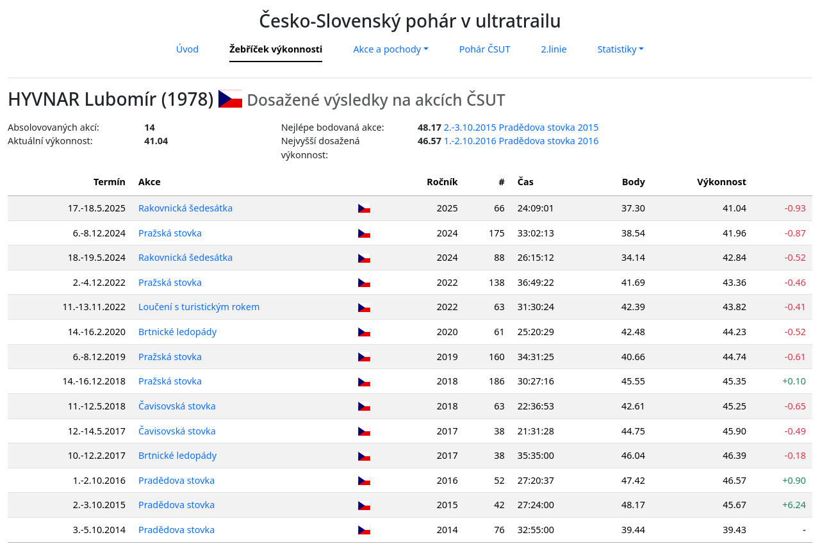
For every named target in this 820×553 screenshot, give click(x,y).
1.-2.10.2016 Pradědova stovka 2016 (521, 141)
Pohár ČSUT (485, 49)
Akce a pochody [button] (387, 49)
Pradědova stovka (177, 480)
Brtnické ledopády (178, 332)
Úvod (187, 49)
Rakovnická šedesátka (186, 208)
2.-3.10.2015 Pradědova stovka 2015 (521, 127)
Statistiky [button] (617, 49)
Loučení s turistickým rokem (199, 307)
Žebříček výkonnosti (275, 49)
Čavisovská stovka (178, 406)
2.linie (553, 49)
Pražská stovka (170, 233)
